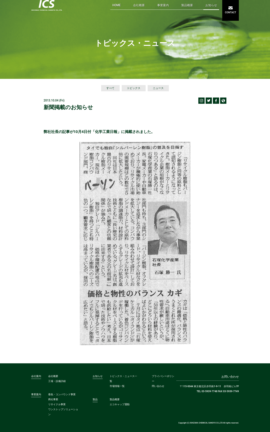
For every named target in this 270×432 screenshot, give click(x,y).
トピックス (133, 88)
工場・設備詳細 (57, 381)
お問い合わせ (230, 376)
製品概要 (187, 5)
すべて (110, 88)
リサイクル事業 (57, 404)
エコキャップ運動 (120, 404)
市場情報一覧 (117, 386)
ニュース (158, 88)
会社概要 (139, 5)
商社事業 (53, 399)
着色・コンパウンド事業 (62, 394)
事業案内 (163, 5)
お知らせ (211, 5)
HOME (116, 5)
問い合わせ (158, 386)
